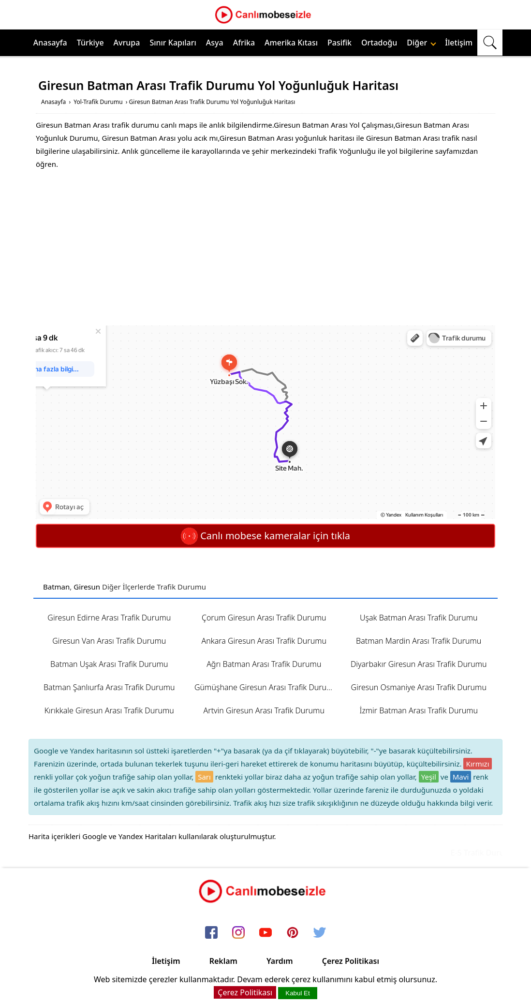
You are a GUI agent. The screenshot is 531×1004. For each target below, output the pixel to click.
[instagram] (238, 933)
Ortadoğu (379, 42)
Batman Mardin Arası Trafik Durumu (418, 640)
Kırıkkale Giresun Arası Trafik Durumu (109, 710)
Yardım (279, 961)
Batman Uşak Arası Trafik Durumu (109, 664)
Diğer (421, 42)
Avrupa (127, 42)
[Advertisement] (265, 248)
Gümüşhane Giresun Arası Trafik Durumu (266, 687)
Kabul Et (297, 993)
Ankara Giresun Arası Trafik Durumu (264, 640)
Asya (214, 42)
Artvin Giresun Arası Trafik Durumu (264, 710)
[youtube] (265, 933)
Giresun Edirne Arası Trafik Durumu (109, 617)
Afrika (244, 42)
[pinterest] (292, 933)
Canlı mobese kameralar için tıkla (265, 535)
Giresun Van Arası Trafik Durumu (109, 640)
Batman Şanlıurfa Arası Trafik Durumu (109, 687)
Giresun (87, 586)
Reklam (223, 961)
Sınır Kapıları (172, 42)
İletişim (458, 42)
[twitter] (319, 933)
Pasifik (339, 42)
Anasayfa (50, 42)
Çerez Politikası (350, 961)
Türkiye (90, 42)
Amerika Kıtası (291, 42)
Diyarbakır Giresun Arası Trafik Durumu (419, 664)
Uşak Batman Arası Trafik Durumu (418, 617)
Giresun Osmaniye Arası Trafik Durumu (419, 687)
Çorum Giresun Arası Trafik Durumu (264, 617)
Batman (56, 586)
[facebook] (211, 933)
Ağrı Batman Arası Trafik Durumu (263, 664)
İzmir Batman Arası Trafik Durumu (418, 710)
